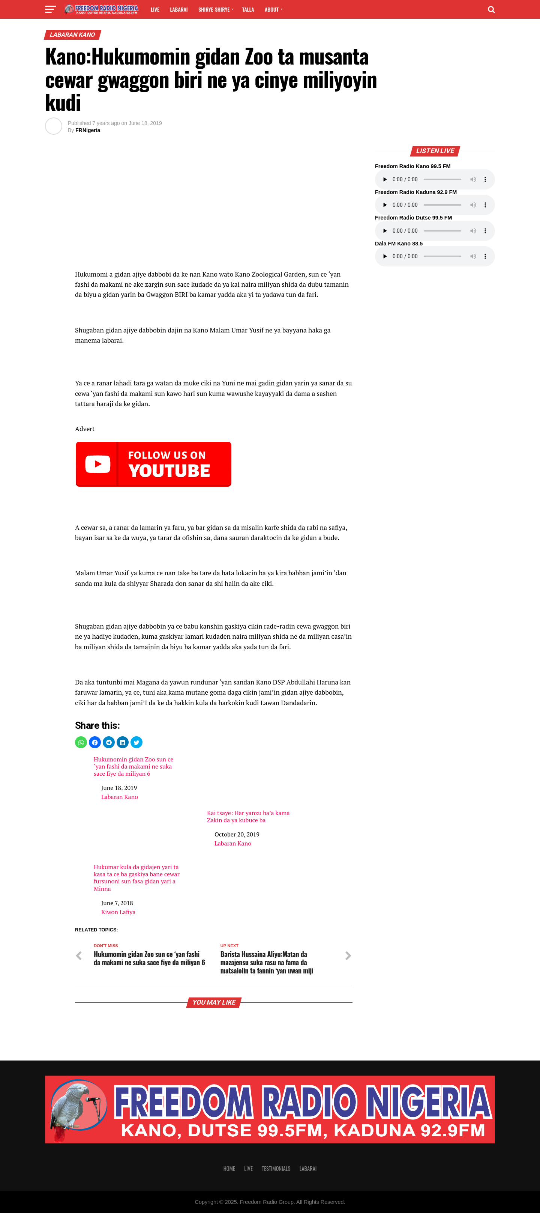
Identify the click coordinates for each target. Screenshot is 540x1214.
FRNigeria (87, 130)
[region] (213, 206)
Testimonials (276, 1169)
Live (155, 9)
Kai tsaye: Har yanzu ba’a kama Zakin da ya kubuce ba (251, 790)
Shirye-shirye (214, 9)
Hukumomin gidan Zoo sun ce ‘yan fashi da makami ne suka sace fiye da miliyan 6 (133, 767)
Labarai (179, 9)
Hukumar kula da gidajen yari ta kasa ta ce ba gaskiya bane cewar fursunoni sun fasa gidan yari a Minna (137, 877)
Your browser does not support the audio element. (435, 179)
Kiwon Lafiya (118, 912)
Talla (248, 9)
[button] (81, 742)
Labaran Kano (119, 797)
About (272, 9)
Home (229, 1169)
